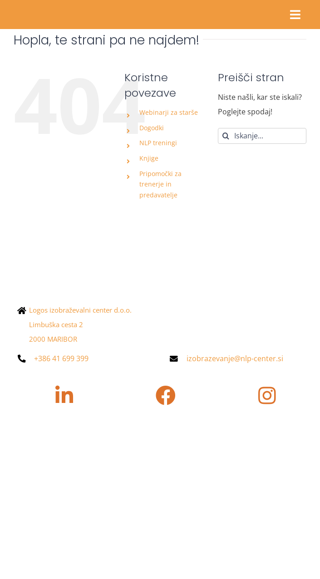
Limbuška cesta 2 (56, 324)
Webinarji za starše (168, 112)
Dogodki (151, 127)
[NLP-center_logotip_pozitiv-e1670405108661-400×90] (104, 256)
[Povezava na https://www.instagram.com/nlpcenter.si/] (267, 396)
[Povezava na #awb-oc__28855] (295, 14)
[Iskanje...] (262, 136)
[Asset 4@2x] (59, 8)
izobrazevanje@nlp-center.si (235, 358)
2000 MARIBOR (53, 338)
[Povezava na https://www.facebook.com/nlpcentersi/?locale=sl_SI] (166, 396)
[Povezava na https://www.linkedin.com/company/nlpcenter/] (64, 396)
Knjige (148, 158)
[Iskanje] (226, 136)
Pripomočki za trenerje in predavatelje (160, 184)
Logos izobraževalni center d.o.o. (80, 309)
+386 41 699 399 (61, 358)
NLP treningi (158, 142)
